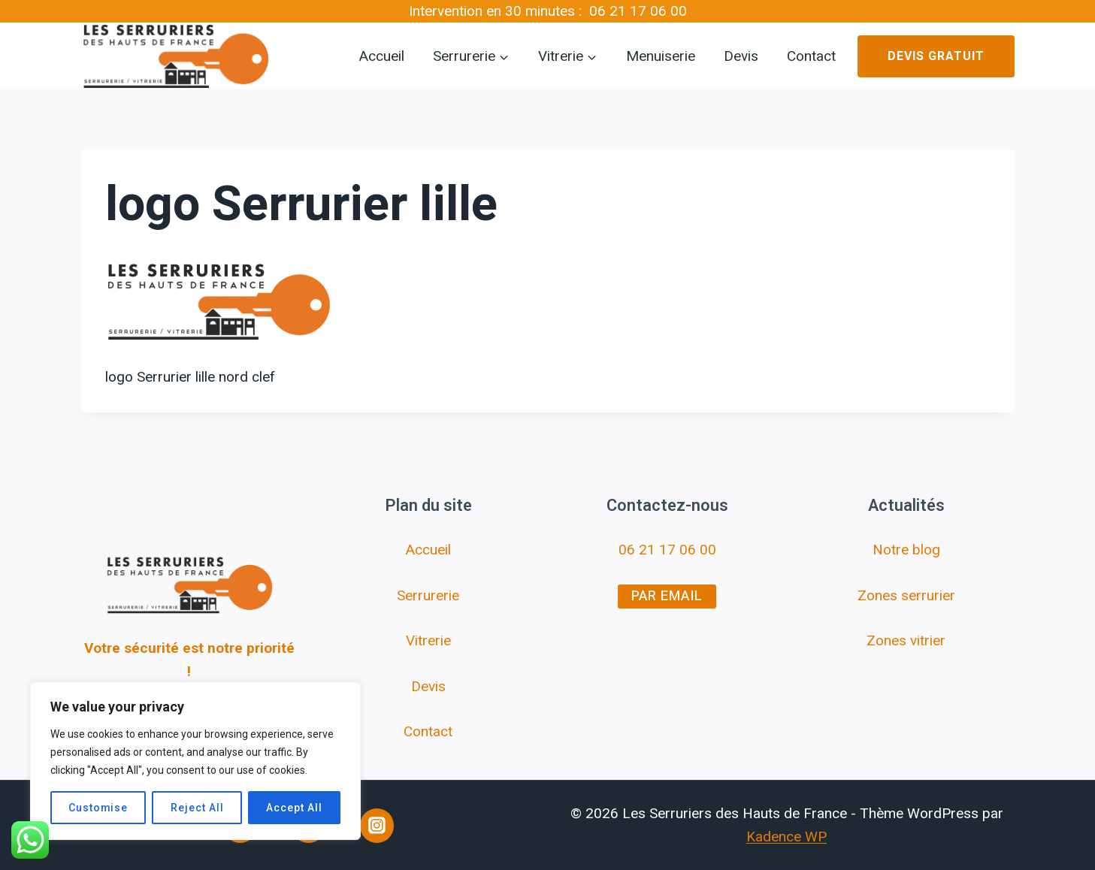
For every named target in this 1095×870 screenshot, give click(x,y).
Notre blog (906, 549)
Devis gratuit (936, 56)
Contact (811, 56)
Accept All (294, 808)
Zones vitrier (906, 640)
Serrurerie (428, 595)
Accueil (381, 56)
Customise (98, 808)
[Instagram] (377, 825)
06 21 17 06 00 (638, 11)
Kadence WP (786, 836)
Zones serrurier (906, 595)
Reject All (197, 808)
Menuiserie (660, 56)
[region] (195, 761)
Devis (741, 56)
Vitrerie (428, 640)
